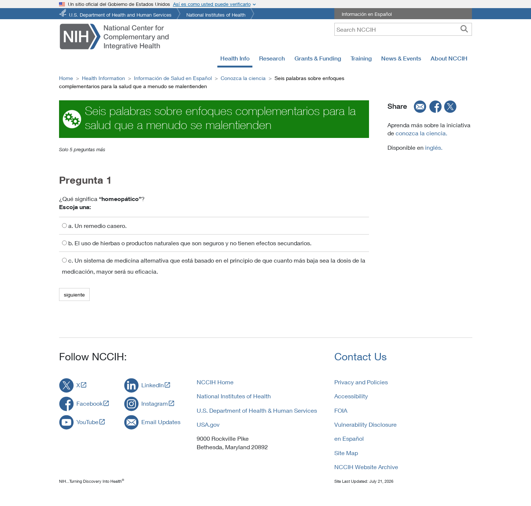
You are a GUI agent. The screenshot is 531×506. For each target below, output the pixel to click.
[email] (417, 106)
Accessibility (351, 395)
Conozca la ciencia (243, 78)
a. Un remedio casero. (94, 225)
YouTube (87, 421)
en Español (349, 438)
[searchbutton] (464, 29)
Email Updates (160, 421)
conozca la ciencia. (421, 132)
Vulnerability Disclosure (365, 424)
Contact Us (360, 356)
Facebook (89, 403)
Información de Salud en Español (173, 78)
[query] (403, 29)
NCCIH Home (215, 381)
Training (361, 58)
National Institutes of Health (215, 14)
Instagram (154, 403)
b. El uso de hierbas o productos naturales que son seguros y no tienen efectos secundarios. (186, 242)
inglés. (433, 147)
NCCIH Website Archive (366, 466)
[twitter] (450, 106)
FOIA (340, 410)
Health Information (103, 78)
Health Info (234, 58)
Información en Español (367, 14)
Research (272, 58)
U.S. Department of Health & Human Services (257, 410)
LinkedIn (152, 384)
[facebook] (435, 106)
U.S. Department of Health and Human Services (120, 14)
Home (66, 78)
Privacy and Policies (361, 381)
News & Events (401, 58)
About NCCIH (449, 58)
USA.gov (208, 424)
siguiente (74, 294)
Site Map (346, 452)
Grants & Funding (317, 58)
